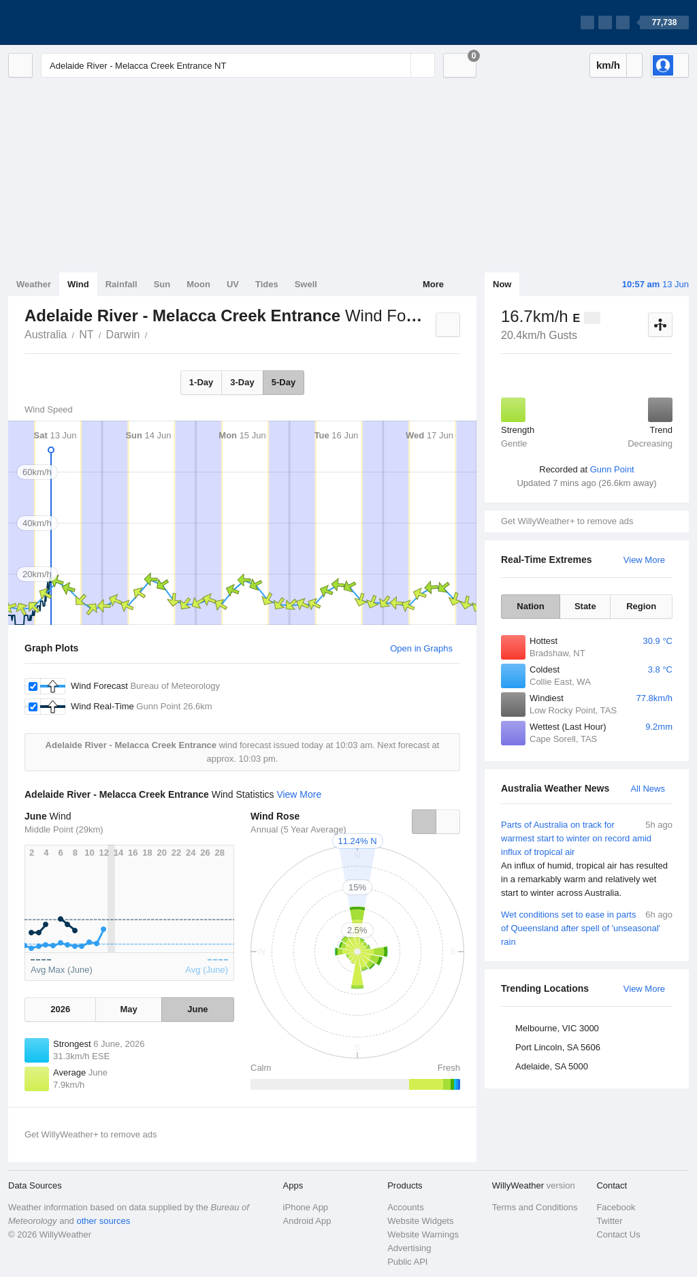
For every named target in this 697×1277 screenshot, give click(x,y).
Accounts (405, 1207)
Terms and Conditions (535, 1207)
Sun (162, 284)
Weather (33, 284)
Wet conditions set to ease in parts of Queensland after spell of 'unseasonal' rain (586, 927)
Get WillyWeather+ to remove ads (567, 521)
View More (644, 560)
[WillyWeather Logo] (72, 22)
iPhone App (306, 1207)
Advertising (409, 1248)
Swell (306, 284)
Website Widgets (420, 1221)
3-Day (242, 382)
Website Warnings (423, 1234)
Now (502, 284)
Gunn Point (612, 469)
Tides (266, 284)
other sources (103, 1221)
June (197, 1009)
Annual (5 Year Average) (298, 829)
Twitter (609, 1221)
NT (86, 334)
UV (233, 284)
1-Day (201, 382)
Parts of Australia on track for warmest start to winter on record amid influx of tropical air (586, 859)
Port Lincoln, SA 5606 (557, 1047)
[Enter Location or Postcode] (238, 65)
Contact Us (618, 1234)
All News (647, 788)
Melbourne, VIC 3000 (557, 1028)
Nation (530, 606)
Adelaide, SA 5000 (551, 1066)
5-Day (283, 382)
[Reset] (398, 65)
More (433, 284)
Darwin (123, 334)
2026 (60, 1009)
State (585, 606)
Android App (307, 1221)
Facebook (615, 1207)
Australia (46, 334)
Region (641, 606)
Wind (78, 284)
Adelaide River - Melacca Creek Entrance (154, 333)
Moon (198, 284)
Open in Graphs (421, 648)
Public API (407, 1262)
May (128, 1009)
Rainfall (121, 284)
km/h (608, 65)
